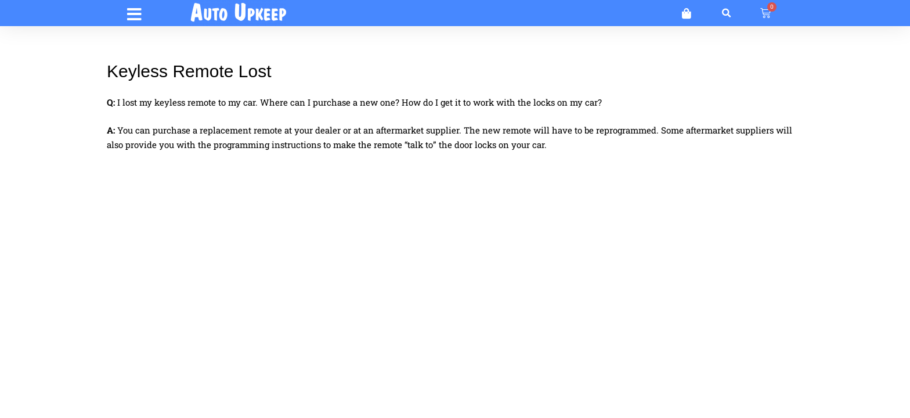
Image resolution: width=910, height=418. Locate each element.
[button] (726, 13)
